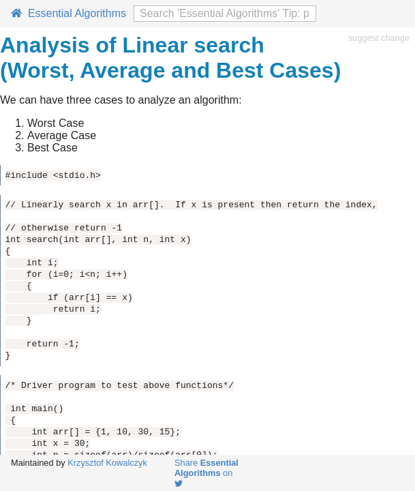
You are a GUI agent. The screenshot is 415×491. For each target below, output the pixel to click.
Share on (206, 473)
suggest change (379, 38)
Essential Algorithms (68, 13)
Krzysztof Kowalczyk (107, 463)
